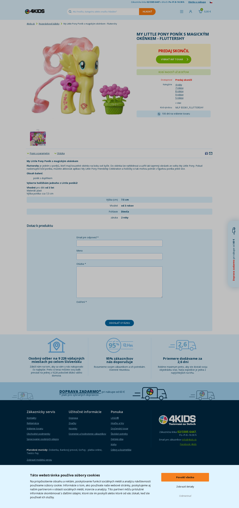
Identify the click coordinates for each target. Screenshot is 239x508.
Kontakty (31, 417)
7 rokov (179, 88)
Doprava (73, 417)
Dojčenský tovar (119, 428)
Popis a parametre (40, 153)
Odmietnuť (185, 495)
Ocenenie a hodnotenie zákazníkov (87, 433)
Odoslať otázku (119, 322)
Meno (79, 250)
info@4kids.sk (189, 439)
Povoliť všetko (185, 477)
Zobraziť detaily (185, 486)
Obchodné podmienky (38, 433)
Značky (72, 423)
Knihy (114, 444)
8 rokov (179, 91)
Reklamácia (33, 423)
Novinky (73, 428)
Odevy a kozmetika (121, 449)
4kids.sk (31, 23)
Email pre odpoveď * (87, 237)
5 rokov (179, 97)
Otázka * (81, 263)
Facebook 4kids (188, 444)
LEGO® (115, 417)
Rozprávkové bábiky (49, 23)
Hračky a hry (117, 423)
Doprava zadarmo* (80, 391)
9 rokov (179, 94)
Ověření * (81, 301)
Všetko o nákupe (197, 2)
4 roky (178, 84)
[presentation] (101, 310)
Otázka (61, 153)
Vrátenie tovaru (35, 428)
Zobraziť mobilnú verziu (39, 459)
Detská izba (117, 439)
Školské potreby (119, 433)
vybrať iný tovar (174, 59)
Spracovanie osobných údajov (43, 439)
